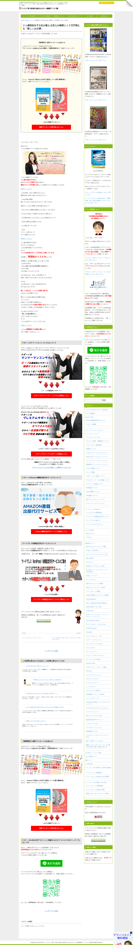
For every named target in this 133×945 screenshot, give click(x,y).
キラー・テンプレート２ (94, 640)
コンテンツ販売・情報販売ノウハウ (97, 441)
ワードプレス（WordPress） (93, 509)
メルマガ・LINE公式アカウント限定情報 (96, 409)
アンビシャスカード (92, 682)
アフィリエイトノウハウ (92, 434)
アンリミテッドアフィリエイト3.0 (97, 554)
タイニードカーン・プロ (94, 636)
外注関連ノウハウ (91, 488)
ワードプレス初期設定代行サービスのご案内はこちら (51, 599)
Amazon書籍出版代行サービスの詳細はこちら (51, 531)
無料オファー (89, 760)
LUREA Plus (90, 610)
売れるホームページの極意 (94, 583)
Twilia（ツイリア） (92, 575)
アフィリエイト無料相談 (94, 445)
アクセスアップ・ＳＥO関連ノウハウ (98, 480)
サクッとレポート (91, 651)
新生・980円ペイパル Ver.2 (94, 741)
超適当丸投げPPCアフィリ (94, 719)
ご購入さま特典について (74, 16)
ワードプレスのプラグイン (94, 524)
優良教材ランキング (59, 16)
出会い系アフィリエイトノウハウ (96, 456)
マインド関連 (90, 472)
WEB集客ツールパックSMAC (95, 694)
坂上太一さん (90, 533)
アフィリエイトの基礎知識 (94, 785)
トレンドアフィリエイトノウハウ (96, 460)
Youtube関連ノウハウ (93, 491)
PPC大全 (89, 671)
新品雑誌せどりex (91, 731)
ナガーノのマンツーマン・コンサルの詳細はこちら (51, 395)
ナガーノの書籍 (91, 424)
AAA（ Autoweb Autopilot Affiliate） (97, 603)
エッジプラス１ (91, 579)
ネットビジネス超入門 (93, 690)
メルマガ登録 (89, 16)
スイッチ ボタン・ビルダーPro (96, 624)
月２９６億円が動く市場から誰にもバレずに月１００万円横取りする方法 (45, 707)
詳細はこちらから (26, 189)
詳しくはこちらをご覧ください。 (97, 60)
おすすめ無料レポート (91, 756)
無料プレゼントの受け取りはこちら (51, 127)
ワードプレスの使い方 (93, 520)
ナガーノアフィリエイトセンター (94, 430)
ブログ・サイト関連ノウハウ (95, 476)
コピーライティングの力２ (94, 644)
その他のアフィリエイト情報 (93, 752)
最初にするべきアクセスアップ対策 (97, 793)
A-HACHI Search (91, 628)
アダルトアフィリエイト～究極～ (96, 667)
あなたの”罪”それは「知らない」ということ (37, 666)
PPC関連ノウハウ (91, 495)
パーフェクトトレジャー (94, 675)
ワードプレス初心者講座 (43, 16)
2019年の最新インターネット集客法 (97, 595)
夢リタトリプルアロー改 (94, 715)
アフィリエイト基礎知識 (94, 772)
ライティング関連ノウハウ (94, 484)
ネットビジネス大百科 (93, 659)
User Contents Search (93, 620)
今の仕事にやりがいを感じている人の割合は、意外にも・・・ (42, 693)
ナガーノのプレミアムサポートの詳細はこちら (51, 454)
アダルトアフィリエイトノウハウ (96, 452)
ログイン (35, 926)
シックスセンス (91, 686)
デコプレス (89, 562)
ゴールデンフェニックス (94, 727)
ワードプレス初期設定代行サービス (97, 516)
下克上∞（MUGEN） (92, 550)
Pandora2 (89, 632)
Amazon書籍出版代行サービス (95, 420)
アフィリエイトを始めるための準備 (97, 776)
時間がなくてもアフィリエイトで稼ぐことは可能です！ (48, 679)
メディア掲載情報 (90, 413)
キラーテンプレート (92, 712)
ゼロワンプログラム (92, 679)
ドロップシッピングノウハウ (95, 503)
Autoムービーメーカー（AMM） (96, 587)
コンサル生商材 (89, 530)
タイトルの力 (90, 647)
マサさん (89, 537)
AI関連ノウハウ (91, 449)
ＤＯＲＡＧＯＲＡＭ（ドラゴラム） (97, 708)
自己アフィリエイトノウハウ (95, 499)
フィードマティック (92, 698)
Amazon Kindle (89, 417)
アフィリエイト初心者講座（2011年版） (96, 782)
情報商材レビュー (90, 543)
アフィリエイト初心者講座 (28, 16)
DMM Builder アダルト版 (93, 607)
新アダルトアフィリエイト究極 (96, 546)
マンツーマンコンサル (93, 437)
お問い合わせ (104, 16)
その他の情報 (89, 764)
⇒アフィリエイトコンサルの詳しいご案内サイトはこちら (51, 467)
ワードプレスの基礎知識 (94, 512)
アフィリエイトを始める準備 (95, 789)
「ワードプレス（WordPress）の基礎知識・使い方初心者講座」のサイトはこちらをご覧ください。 (98, 200)
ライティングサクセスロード (95, 655)
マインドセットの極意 (93, 591)
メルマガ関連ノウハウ (93, 468)
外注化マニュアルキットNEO (95, 566)
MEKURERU (90, 558)
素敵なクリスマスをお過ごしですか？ (36, 721)
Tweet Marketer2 (91, 599)
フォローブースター (92, 723)
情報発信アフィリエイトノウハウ (96, 464)
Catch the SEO (90, 663)
